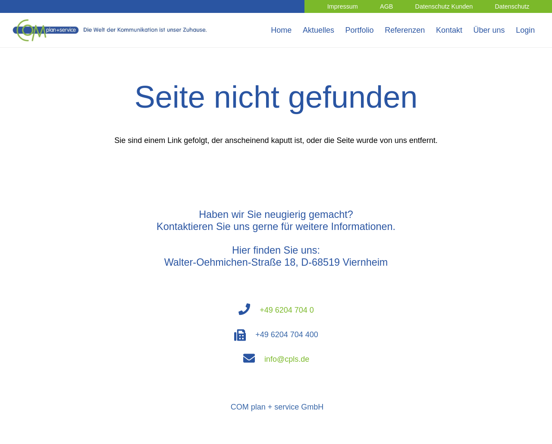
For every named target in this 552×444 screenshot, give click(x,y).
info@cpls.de (286, 359)
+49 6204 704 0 (287, 310)
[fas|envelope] (253, 359)
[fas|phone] (249, 310)
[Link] (111, 30)
